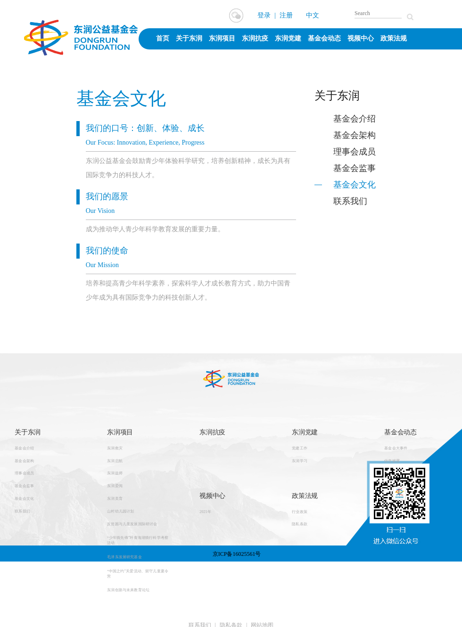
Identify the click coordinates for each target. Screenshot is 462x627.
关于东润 (189, 38)
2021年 (205, 511)
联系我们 (350, 201)
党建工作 (299, 448)
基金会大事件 (395, 448)
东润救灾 (115, 448)
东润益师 (115, 473)
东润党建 (288, 38)
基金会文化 (354, 184)
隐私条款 (299, 524)
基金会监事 (354, 168)
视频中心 (360, 38)
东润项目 (222, 38)
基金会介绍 (354, 118)
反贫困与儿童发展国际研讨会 (132, 523)
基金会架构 (354, 135)
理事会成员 (354, 151)
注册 (286, 15)
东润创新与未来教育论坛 (128, 590)
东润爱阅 (115, 486)
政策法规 (393, 38)
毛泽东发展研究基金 (124, 556)
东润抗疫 (255, 38)
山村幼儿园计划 (120, 511)
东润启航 (115, 460)
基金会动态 (324, 38)
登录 (264, 15)
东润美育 (115, 498)
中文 (312, 15)
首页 (162, 38)
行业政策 (299, 511)
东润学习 (299, 460)
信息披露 (392, 460)
